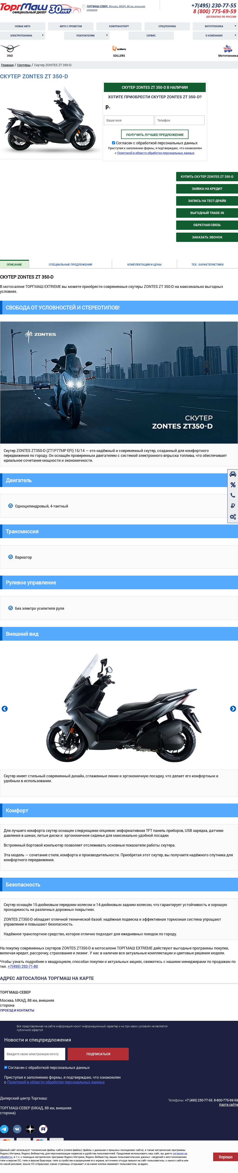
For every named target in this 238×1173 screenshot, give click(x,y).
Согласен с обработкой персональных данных (157, 143)
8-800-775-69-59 (226, 1100)
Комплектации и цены (144, 265)
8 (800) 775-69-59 (214, 11)
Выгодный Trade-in (207, 213)
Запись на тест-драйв (207, 201)
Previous (4, 709)
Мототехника (214, 26)
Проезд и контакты (17, 1010)
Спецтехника (167, 26)
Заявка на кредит (207, 189)
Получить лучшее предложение (155, 135)
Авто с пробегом (71, 26)
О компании (213, 36)
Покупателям (85, 36)
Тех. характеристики (207, 265)
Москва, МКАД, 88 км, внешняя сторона (116, 7)
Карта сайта (228, 1105)
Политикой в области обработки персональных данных (155, 153)
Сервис (151, 36)
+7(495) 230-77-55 (213, 5)
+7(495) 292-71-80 (23, 966)
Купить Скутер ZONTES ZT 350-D (207, 177)
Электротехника (21, 36)
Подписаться (98, 1054)
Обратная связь (207, 225)
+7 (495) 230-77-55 (198, 1100)
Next (233, 709)
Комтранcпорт (119, 26)
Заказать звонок (207, 237)
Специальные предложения (70, 265)
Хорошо (225, 1156)
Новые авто (22, 26)
